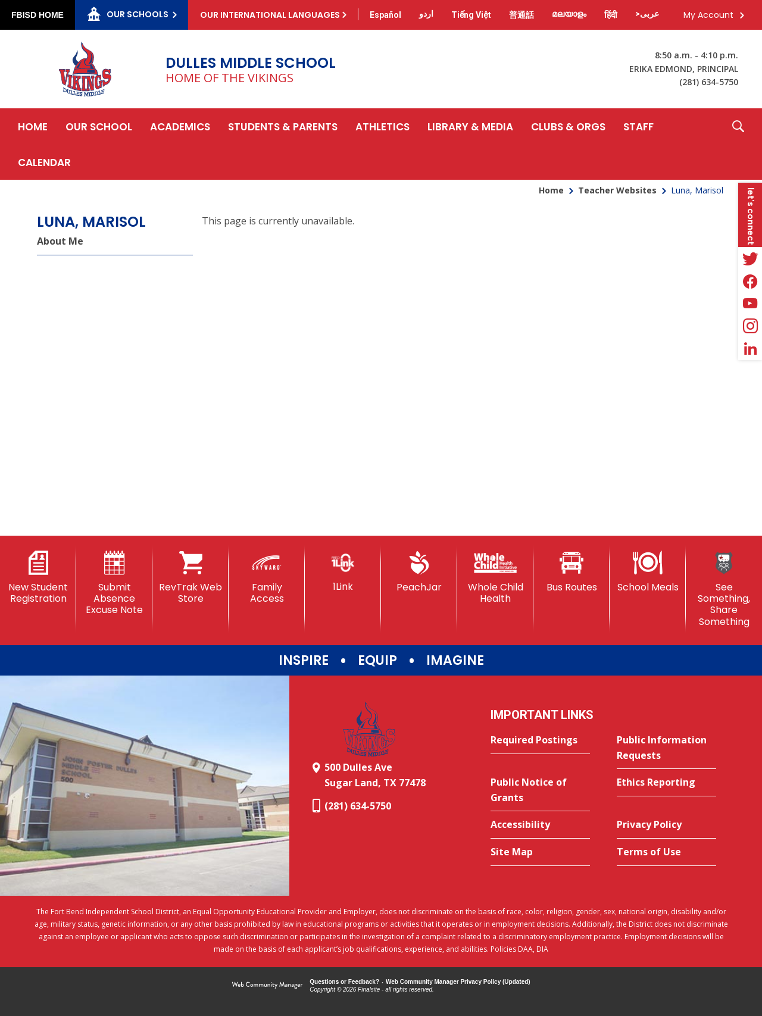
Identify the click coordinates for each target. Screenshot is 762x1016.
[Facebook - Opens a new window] (750, 281)
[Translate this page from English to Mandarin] (521, 14)
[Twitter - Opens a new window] (750, 258)
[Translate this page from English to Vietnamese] (471, 14)
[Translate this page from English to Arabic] (647, 13)
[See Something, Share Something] (724, 589)
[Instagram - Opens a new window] (750, 326)
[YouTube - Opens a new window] (750, 303)
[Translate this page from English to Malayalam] (569, 13)
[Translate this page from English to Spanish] (385, 14)
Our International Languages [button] (270, 15)
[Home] (33, 126)
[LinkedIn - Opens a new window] (750, 348)
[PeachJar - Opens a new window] (419, 572)
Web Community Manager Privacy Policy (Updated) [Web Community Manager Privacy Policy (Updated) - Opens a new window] (458, 982)
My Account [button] (708, 15)
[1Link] (343, 571)
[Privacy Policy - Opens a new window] (666, 825)
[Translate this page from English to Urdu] (426, 13)
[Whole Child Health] (495, 577)
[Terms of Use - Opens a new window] (666, 852)
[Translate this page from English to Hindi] (610, 14)
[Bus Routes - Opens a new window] (571, 572)
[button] (738, 144)
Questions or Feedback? (344, 982)
